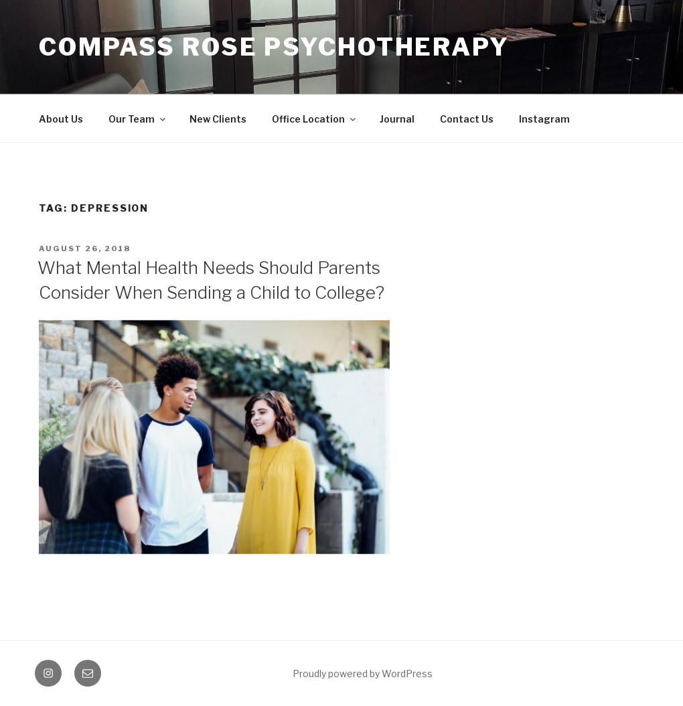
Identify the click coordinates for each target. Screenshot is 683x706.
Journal (397, 119)
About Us (61, 119)
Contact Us (467, 119)
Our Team (137, 119)
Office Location (315, 119)
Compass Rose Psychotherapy (274, 47)
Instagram (544, 119)
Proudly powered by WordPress (363, 673)
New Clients (217, 119)
